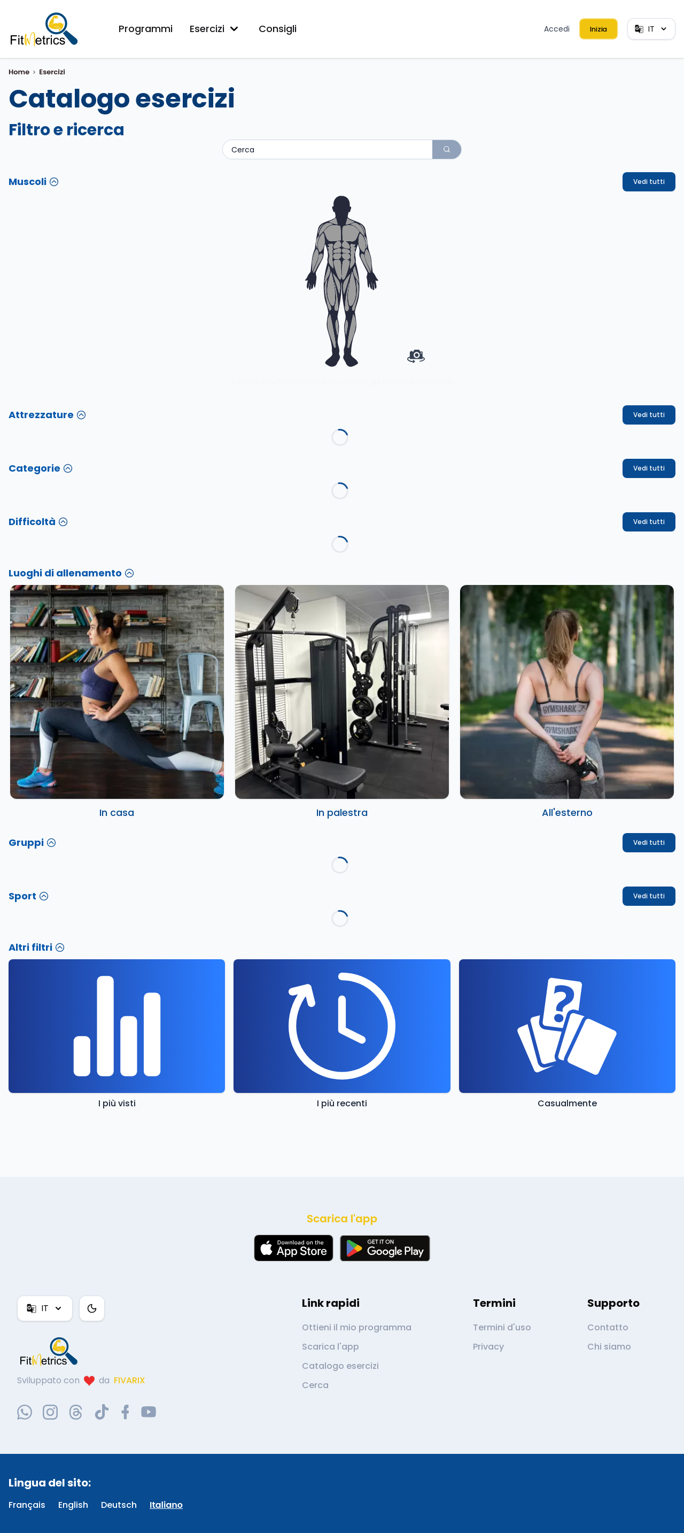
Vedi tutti (649, 181)
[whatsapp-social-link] (24, 1412)
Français (27, 1505)
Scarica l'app (330, 1347)
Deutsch (119, 1505)
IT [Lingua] (651, 29)
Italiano (166, 1505)
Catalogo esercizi (340, 1366)
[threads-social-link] (75, 1412)
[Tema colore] (92, 1308)
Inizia (598, 29)
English (73, 1505)
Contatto (607, 1327)
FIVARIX (129, 1380)
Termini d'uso (502, 1327)
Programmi (146, 28)
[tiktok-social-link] (102, 1412)
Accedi (557, 29)
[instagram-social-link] (50, 1412)
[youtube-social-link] (148, 1412)
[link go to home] (51, 1351)
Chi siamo (609, 1347)
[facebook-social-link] (125, 1412)
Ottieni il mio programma (356, 1327)
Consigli (278, 28)
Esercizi (216, 28)
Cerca (315, 1385)
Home (19, 72)
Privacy (488, 1347)
